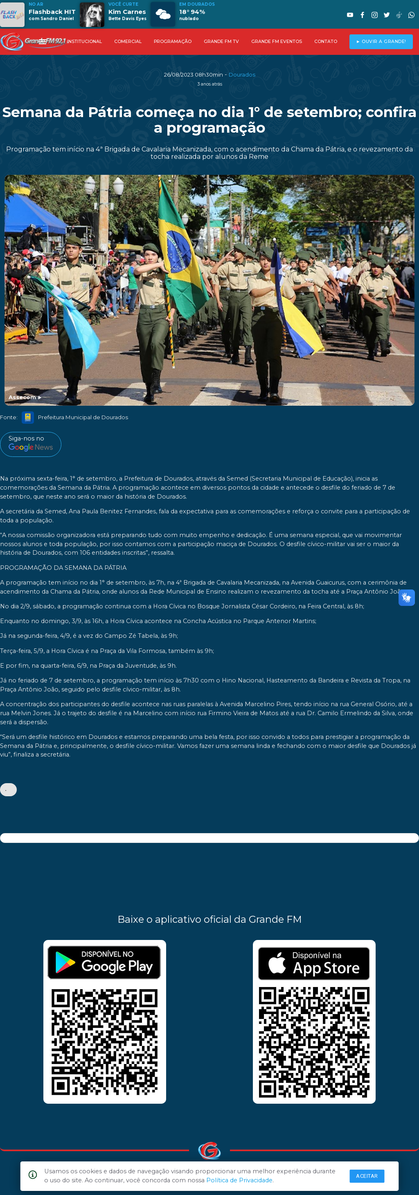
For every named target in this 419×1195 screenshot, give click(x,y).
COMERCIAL (128, 41)
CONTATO (325, 41)
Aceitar (367, 1176)
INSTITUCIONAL (84, 41)
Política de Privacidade (239, 1180)
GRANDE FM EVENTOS (276, 41)
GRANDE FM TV (221, 41)
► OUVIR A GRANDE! (381, 41)
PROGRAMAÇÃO (172, 41)
